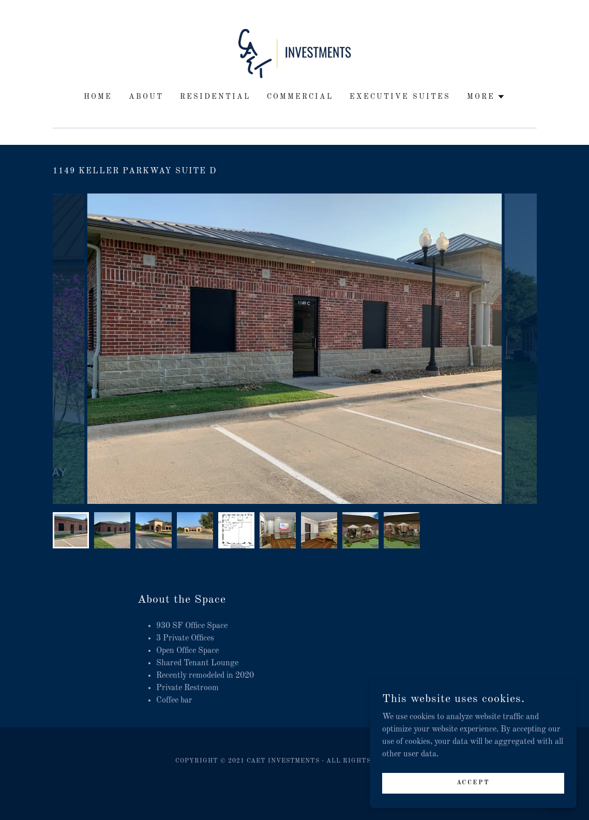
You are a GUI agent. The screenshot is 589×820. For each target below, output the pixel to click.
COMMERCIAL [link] (300, 96)
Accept (473, 790)
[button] (486, 97)
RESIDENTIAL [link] (215, 96)
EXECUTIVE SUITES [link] (400, 96)
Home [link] (98, 96)
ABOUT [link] (146, 96)
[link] (294, 53)
